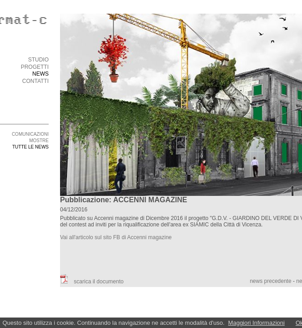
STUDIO (38, 59)
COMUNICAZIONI (30, 134)
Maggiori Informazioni (256, 322)
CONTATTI (35, 81)
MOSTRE (39, 140)
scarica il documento (92, 281)
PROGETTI (35, 67)
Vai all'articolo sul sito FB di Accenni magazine (116, 237)
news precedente (270, 281)
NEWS (40, 74)
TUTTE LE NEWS (30, 146)
